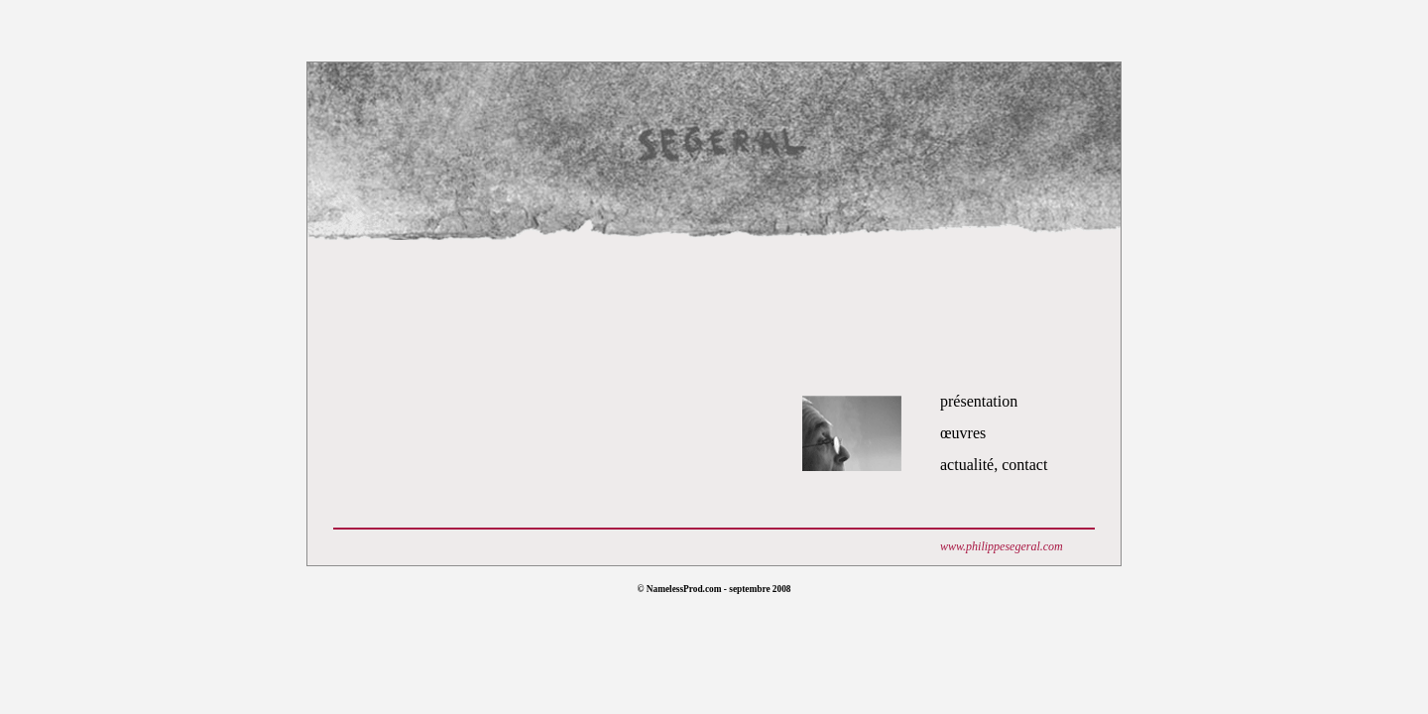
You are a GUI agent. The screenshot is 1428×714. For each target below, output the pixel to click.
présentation (978, 401)
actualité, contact (993, 464)
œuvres (963, 432)
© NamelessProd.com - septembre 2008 (713, 589)
